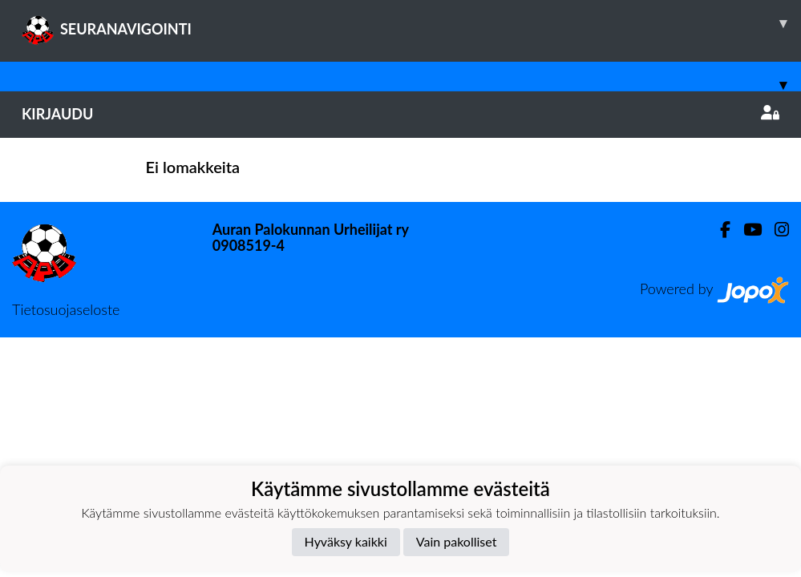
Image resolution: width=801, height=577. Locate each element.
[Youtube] (746, 229)
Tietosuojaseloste (65, 309)
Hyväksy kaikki (346, 541)
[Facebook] (718, 229)
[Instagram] (775, 229)
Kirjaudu (400, 114)
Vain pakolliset (456, 541)
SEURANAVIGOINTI (411, 23)
